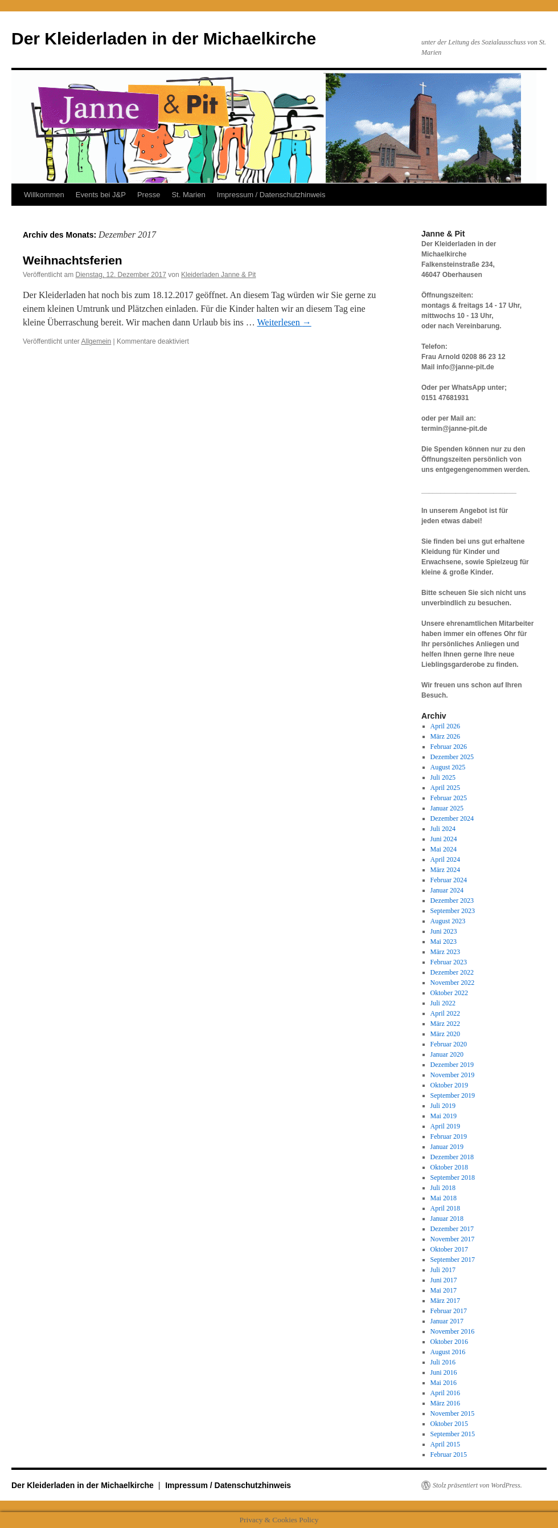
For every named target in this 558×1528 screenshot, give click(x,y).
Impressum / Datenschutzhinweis (271, 194)
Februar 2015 (448, 1454)
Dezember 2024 (452, 818)
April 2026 (445, 726)
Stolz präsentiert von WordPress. (477, 1485)
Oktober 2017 (449, 1249)
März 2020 (445, 1034)
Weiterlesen (284, 322)
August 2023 (448, 921)
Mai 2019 (443, 1116)
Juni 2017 (443, 1280)
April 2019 (445, 1126)
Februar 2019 (448, 1136)
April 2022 (445, 1013)
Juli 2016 (443, 1362)
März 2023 (445, 952)
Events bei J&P (101, 194)
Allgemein (96, 341)
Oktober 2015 (449, 1424)
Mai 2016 (443, 1383)
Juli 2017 (443, 1270)
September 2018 (452, 1177)
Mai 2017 (443, 1290)
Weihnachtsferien (72, 260)
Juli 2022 (443, 1003)
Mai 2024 (443, 849)
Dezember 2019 (452, 1065)
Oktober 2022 (449, 993)
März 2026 (445, 736)
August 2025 (448, 767)
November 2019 (452, 1075)
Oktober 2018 (449, 1167)
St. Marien (188, 194)
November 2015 (452, 1413)
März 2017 (445, 1301)
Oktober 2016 (449, 1342)
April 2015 (445, 1444)
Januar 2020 (446, 1054)
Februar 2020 (448, 1044)
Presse (148, 194)
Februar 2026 (448, 747)
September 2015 (452, 1434)
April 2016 (445, 1393)
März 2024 (445, 870)
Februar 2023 (448, 962)
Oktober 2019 (449, 1085)
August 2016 (448, 1352)
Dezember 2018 (452, 1157)
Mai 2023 (443, 942)
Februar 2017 (448, 1311)
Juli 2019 (443, 1106)
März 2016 (445, 1403)
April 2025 (445, 788)
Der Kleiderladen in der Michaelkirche (163, 38)
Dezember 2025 (452, 757)
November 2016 (452, 1331)
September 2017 (452, 1260)
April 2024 (445, 859)
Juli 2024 (443, 829)
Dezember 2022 (452, 972)
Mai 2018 (443, 1198)
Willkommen (44, 194)
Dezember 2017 (452, 1229)
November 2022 (452, 983)
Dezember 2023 (452, 900)
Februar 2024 (448, 880)
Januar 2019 (446, 1147)
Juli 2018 (443, 1188)
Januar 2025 (446, 808)
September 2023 (452, 911)
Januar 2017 (446, 1321)
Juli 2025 (443, 777)
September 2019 (452, 1095)
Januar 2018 (446, 1219)
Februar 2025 (448, 798)
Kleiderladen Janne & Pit (218, 275)
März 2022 (445, 1024)
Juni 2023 (443, 931)
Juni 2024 (443, 839)
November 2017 (452, 1239)
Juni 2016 (443, 1372)
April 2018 (445, 1208)
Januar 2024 (446, 890)
